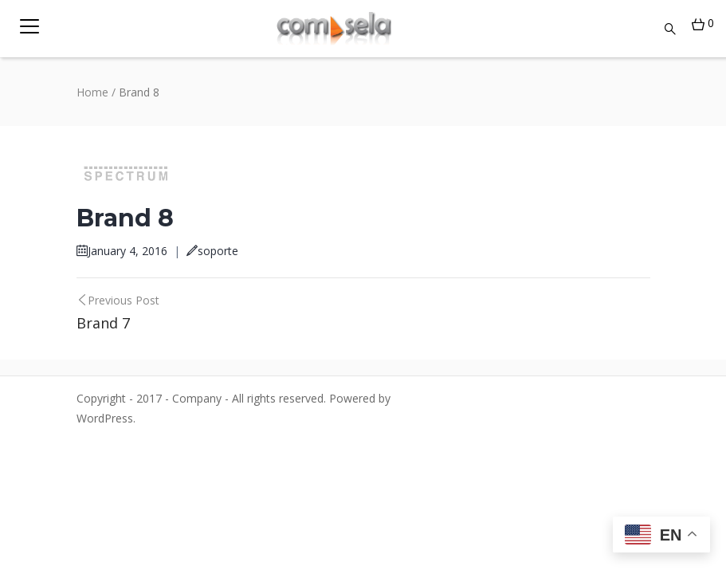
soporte (212, 250)
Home (92, 92)
